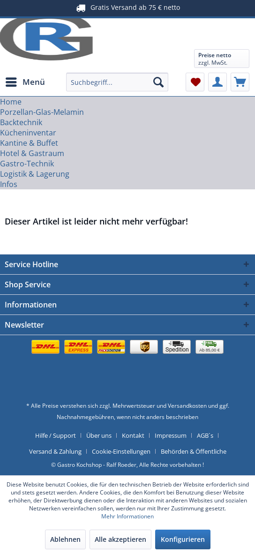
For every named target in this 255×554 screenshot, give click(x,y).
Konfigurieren (183, 539)
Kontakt (133, 435)
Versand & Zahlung (55, 451)
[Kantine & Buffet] (29, 143)
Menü (25, 81)
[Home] (11, 102)
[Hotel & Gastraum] (32, 153)
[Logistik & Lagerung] (34, 174)
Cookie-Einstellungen (121, 451)
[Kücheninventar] (28, 132)
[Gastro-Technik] (27, 163)
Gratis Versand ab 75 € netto (127, 8)
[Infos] (8, 184)
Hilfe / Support (55, 435)
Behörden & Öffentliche (193, 451)
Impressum (171, 435)
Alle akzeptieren (120, 539)
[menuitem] (25, 82)
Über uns (99, 435)
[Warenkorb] (240, 82)
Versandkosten (187, 406)
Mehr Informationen (127, 516)
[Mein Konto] (217, 82)
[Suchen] (158, 82)
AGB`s (205, 435)
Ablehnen (65, 539)
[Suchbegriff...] (117, 82)
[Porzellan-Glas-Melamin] (42, 112)
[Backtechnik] (21, 122)
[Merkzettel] (195, 82)
